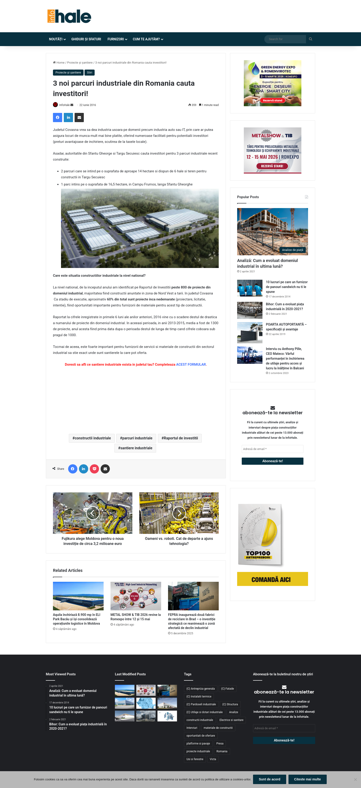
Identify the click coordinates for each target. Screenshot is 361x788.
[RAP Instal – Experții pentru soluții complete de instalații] (167, 716)
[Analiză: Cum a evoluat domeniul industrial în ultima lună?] (272, 231)
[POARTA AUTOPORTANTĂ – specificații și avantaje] (249, 333)
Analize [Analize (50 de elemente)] (233, 712)
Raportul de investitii (181, 438)
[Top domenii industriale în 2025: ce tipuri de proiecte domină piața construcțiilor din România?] (124, 703)
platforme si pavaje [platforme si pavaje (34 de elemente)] (198, 743)
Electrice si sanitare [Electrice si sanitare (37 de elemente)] (231, 720)
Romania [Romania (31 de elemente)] (221, 751)
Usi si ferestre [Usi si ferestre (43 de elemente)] (194, 759)
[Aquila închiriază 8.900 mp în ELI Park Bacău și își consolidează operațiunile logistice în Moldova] (78, 596)
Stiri (89, 72)
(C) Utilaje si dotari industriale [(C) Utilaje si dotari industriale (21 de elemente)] (204, 712)
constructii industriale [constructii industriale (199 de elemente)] (199, 720)
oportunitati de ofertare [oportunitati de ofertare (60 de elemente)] (200, 736)
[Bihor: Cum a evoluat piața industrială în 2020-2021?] (249, 310)
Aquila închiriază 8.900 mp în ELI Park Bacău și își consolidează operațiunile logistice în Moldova (76, 619)
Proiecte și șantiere (80, 62)
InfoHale (66, 105)
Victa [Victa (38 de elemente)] (213, 759)
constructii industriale (93, 438)
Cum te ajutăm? (146, 39)
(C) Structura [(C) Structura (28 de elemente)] (230, 704)
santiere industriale (136, 448)
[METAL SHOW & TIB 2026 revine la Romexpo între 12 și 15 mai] (136, 596)
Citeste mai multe (308, 780)
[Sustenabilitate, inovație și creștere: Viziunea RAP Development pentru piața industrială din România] (146, 716)
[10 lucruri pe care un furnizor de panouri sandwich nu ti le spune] (249, 288)
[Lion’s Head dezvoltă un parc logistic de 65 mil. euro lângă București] (124, 716)
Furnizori (116, 39)
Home (58, 62)
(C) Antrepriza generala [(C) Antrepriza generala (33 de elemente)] (200, 689)
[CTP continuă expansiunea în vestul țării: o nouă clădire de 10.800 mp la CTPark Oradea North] (167, 703)
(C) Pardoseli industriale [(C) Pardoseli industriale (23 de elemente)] (201, 704)
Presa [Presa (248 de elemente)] (220, 743)
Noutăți (55, 39)
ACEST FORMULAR (191, 365)
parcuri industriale (137, 438)
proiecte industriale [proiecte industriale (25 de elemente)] (198, 751)
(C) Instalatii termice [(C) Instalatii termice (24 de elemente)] (198, 696)
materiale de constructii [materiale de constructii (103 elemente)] (218, 728)
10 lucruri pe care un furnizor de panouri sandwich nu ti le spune (287, 287)
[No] (355, 780)
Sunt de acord (270, 780)
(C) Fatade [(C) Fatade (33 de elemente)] (227, 689)
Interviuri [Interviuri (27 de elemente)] (191, 728)
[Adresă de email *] (272, 449)
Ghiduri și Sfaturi (86, 39)
